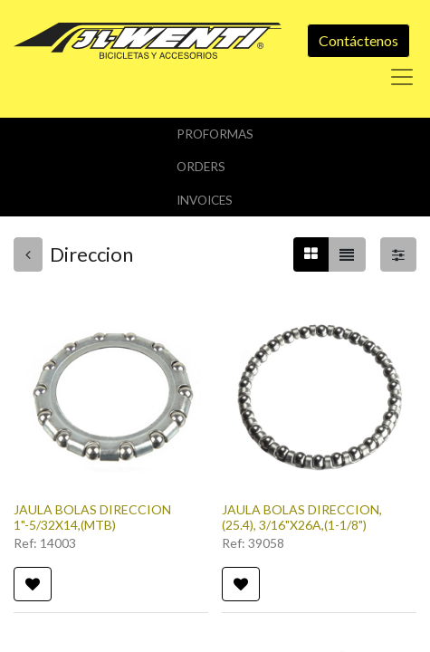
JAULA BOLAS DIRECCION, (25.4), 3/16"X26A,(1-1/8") (302, 517)
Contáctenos (358, 40)
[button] (33, 584)
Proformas (215, 134)
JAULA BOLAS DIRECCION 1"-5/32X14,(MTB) (92, 517)
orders (201, 166)
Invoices (205, 200)
